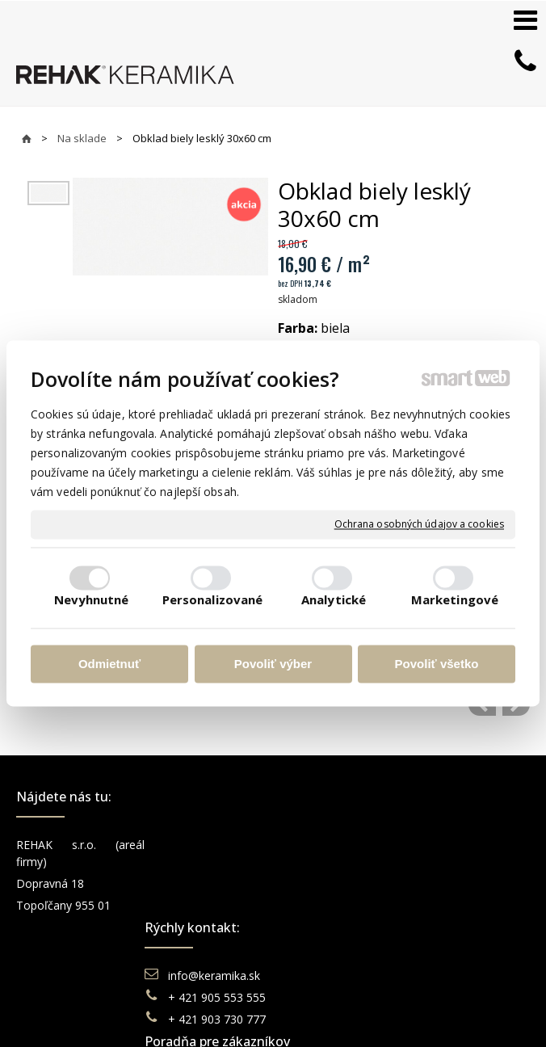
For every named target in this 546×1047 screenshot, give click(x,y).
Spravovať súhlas (265, 1015)
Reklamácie (332, 923)
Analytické (333, 600)
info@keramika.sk (216, 844)
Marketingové (454, 600)
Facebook (458, 844)
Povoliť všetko (437, 664)
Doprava (323, 902)
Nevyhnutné (91, 600)
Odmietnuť (109, 664)
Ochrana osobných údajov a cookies (419, 524)
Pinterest (455, 910)
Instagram (458, 866)
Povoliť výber (273, 664)
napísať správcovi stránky (273, 999)
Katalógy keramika (349, 945)
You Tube (457, 888)
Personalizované (212, 600)
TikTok (450, 932)
